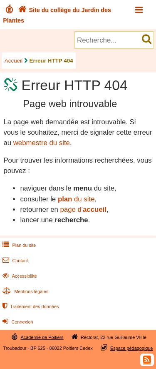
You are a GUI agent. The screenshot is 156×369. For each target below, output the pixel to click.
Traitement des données (30, 306)
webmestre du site (41, 143)
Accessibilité (19, 276)
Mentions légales (24, 291)
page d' (83, 209)
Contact (14, 260)
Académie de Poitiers (41, 337)
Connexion (17, 321)
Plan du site (18, 245)
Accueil (13, 61)
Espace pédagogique (131, 348)
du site (76, 199)
